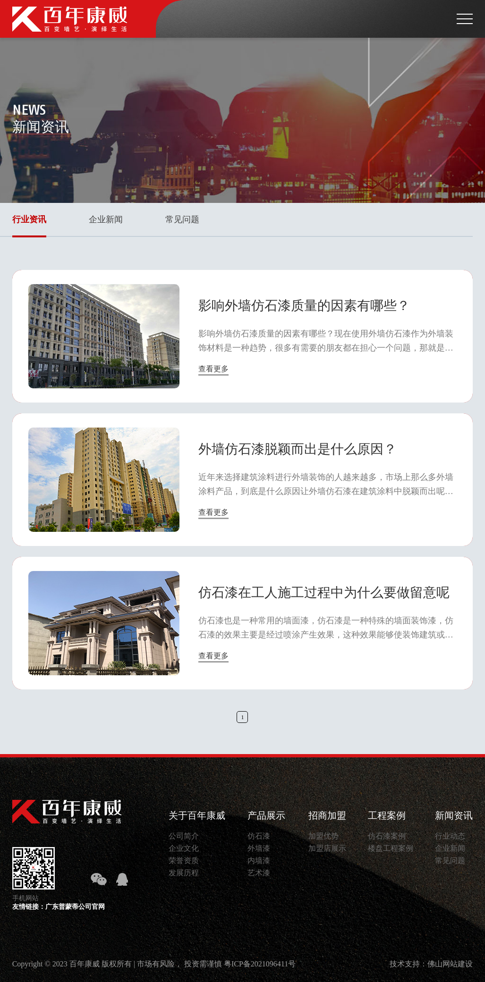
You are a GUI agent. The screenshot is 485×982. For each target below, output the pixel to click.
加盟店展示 (327, 848)
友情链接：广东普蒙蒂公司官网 (58, 906)
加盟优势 (323, 836)
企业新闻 (106, 219)
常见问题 (182, 219)
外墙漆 (258, 848)
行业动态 (450, 836)
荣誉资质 (184, 860)
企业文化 (184, 848)
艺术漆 (258, 873)
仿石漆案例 (387, 836)
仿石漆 (258, 836)
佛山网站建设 (450, 964)
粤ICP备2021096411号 (260, 964)
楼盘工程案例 (390, 848)
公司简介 (184, 836)
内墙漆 (258, 860)
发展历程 (184, 873)
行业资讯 (29, 219)
